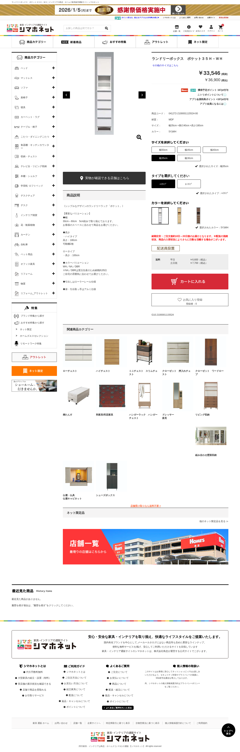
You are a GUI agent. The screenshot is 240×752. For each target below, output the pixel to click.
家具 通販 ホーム (41, 723)
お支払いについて (119, 678)
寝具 (23, 107)
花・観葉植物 (28, 225)
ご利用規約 (201, 723)
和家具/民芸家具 (104, 414)
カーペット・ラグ (30, 117)
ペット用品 (27, 254)
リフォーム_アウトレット (34, 293)
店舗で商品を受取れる (34, 689)
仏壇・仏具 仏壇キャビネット (77, 497)
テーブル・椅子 (29, 126)
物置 (23, 283)
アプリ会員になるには (213, 103)
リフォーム (27, 273)
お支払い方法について (76, 683)
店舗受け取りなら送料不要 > (145, 506)
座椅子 (24, 97)
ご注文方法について (76, 677)
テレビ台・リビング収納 (34, 166)
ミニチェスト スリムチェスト (143, 373)
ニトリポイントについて (211, 94)
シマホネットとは (169, 18)
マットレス (27, 78)
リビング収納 (202, 414)
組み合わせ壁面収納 (206, 455)
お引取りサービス (34, 695)
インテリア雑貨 (29, 215)
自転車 (24, 244)
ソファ (24, 87)
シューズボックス (105, 495)
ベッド (24, 68)
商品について (119, 683)
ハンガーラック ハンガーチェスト (143, 416)
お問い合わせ (199, 18)
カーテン (25, 234)
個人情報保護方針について (178, 723)
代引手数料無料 (34, 672)
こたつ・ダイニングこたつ (35, 136)
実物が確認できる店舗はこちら (104, 178)
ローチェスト (70, 371)
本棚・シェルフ (29, 176)
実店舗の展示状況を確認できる (34, 683)
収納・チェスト (29, 156)
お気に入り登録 (192, 299)
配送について (76, 695)
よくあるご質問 (184, 18)
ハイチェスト (103, 371)
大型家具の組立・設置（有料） (34, 678)
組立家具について (75, 689)
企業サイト (211, 18)
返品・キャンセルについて (76, 701)
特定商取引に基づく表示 (118, 723)
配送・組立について (119, 689)
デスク (24, 205)
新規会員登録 (223, 18)
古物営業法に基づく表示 (147, 723)
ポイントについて (75, 707)
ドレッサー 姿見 (176, 416)
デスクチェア (28, 195)
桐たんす (67, 414)
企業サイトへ (93, 723)
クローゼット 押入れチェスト (176, 373)
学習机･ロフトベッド (32, 185)
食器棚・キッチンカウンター (35, 147)
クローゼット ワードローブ (209, 373)
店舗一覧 (77, 723)
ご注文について (119, 672)
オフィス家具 (28, 264)
